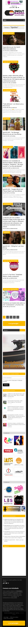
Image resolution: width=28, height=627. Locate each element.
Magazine (12, 608)
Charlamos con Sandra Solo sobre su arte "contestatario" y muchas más (14, 304)
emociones (21, 605)
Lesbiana (4, 606)
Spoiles (22, 609)
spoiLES (6, 119)
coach (7, 605)
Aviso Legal (14, 380)
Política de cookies (14, 617)
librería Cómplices (17, 606)
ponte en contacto (7, 596)
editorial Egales (16, 605)
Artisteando (8, 147)
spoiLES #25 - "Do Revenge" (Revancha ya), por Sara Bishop (12, 133)
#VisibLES (12, 604)
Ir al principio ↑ (14, 323)
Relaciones (11, 609)
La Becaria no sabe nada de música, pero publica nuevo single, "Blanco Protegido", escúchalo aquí (16, 395)
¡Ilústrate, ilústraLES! (10, 289)
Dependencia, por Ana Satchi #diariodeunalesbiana (11, 48)
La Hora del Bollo (9, 90)
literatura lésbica (6, 608)
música (7, 609)
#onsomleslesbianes (19, 602)
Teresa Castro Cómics (9, 536)
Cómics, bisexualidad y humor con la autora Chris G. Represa (14, 537)
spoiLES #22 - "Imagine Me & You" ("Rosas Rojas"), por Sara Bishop (13, 190)
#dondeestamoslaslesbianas (8, 602)
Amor (16, 604)
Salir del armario (17, 609)
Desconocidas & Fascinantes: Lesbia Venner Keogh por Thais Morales (15, 401)
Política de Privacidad (8, 618)
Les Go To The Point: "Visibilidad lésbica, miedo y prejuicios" (12, 275)
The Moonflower (6, 610)
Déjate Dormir (8, 33)
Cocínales (10, 605)
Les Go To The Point (10, 62)
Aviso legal (6, 617)
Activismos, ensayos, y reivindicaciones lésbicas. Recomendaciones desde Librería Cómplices (16, 425)
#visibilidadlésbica (6, 604)
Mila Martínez (16, 608)
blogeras (19, 604)
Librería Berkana (10, 606)
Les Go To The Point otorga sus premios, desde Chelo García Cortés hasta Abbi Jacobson (14, 533)
